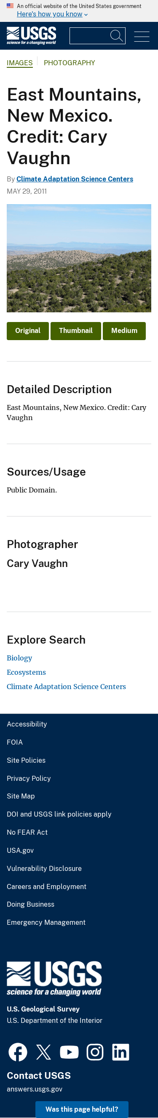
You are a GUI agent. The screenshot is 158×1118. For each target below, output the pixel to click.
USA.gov (20, 850)
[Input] (98, 35)
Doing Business (30, 904)
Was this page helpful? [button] (82, 1109)
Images (20, 63)
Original (27, 331)
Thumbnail (76, 331)
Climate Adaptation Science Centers (74, 179)
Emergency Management (46, 922)
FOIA (15, 742)
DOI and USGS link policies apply (59, 814)
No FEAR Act (27, 832)
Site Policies (26, 760)
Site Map (21, 796)
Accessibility (27, 724)
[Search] (117, 35)
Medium (124, 331)
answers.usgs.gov (34, 1089)
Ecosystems (26, 672)
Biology (19, 658)
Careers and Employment (46, 887)
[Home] (31, 43)
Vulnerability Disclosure (44, 869)
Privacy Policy (29, 779)
